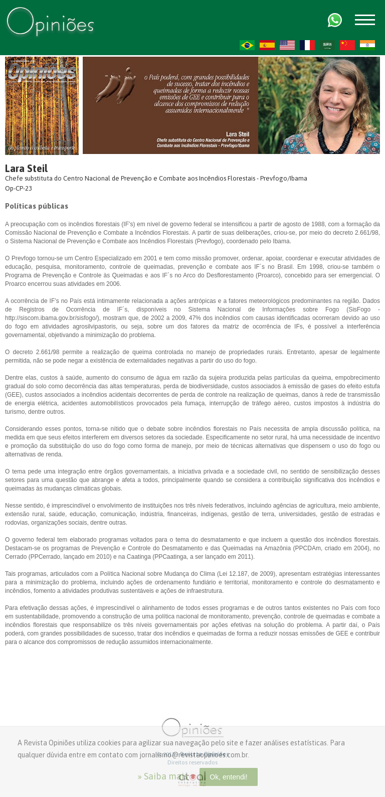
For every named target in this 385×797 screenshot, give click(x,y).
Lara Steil (26, 168)
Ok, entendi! (229, 777)
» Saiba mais (162, 776)
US (287, 45)
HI (367, 45)
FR (307, 45)
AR (327, 45)
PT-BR (247, 45)
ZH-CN (347, 45)
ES (267, 45)
